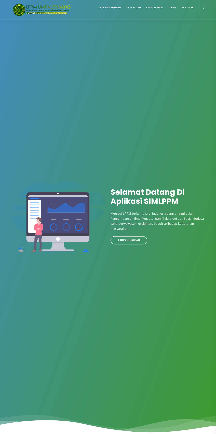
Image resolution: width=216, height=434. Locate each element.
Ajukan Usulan (129, 240)
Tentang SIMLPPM (110, 7)
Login (173, 7)
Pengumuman (155, 7)
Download (133, 7)
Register (188, 7)
